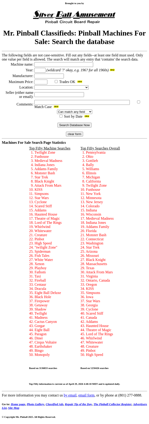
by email (70, 395)
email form (86, 395)
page (18, 404)
